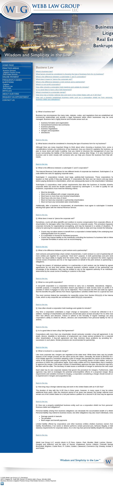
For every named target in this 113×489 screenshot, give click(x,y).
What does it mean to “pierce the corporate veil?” (54, 79)
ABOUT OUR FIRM (10, 94)
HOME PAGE (8, 65)
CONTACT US (8, 100)
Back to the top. (42, 140)
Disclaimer (24, 477)
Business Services (9, 71)
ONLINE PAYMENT (10, 77)
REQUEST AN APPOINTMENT (15, 97)
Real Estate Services (10, 74)
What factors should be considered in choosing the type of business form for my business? (70, 74)
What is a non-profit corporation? (48, 84)
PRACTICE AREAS (10, 68)
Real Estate (7, 88)
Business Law (8, 86)
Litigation (6, 84)
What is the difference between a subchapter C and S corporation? (61, 77)
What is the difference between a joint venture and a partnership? (60, 82)
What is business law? (44, 71)
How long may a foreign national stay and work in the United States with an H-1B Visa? (68, 95)
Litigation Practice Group (11, 72)
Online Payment (51, 481)
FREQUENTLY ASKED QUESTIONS (12, 81)
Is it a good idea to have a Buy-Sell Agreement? (54, 90)
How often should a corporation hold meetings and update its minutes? (62, 87)
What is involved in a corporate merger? (51, 92)
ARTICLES (7, 91)
